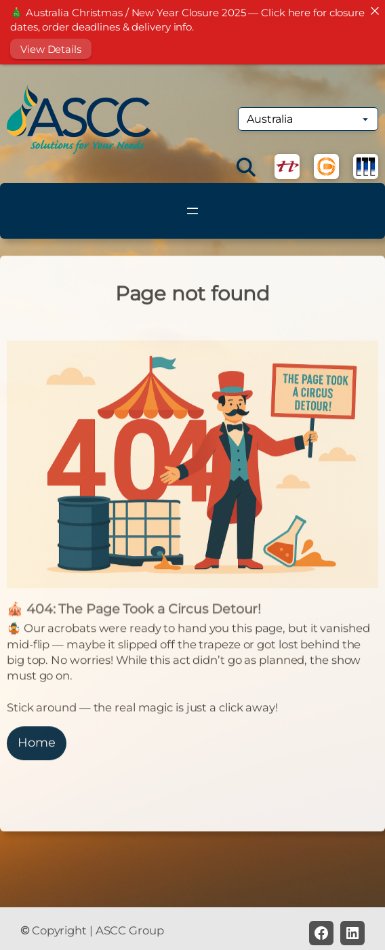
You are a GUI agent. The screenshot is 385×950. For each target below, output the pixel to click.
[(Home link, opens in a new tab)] (78, 119)
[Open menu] (192, 211)
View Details (50, 49)
